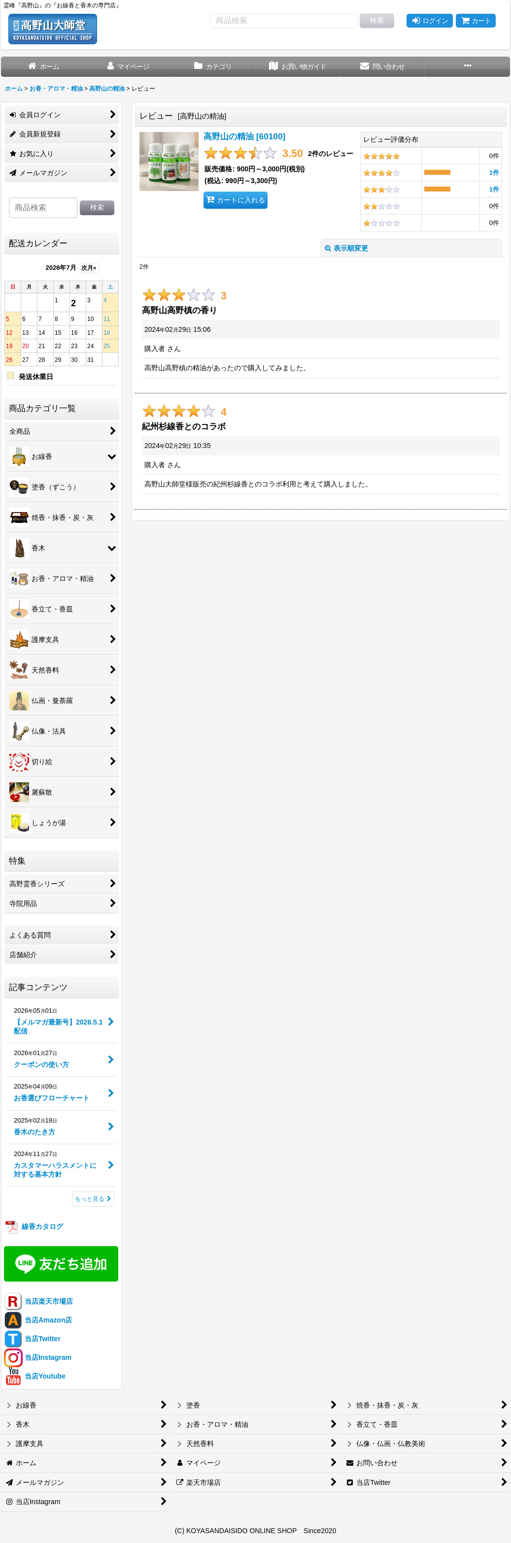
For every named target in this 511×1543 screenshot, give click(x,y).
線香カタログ (33, 1226)
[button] (467, 67)
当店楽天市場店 (38, 1301)
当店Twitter (32, 1339)
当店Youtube (35, 1376)
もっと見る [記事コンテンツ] (93, 1198)
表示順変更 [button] (346, 248)
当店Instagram (37, 1357)
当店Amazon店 (38, 1320)
